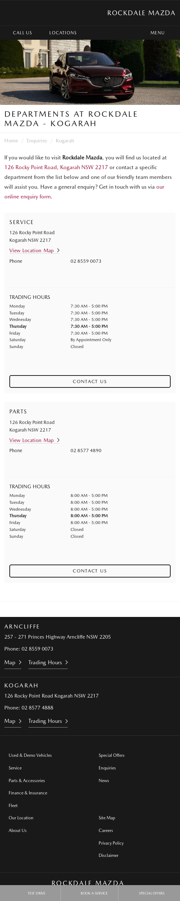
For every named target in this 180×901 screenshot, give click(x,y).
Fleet (13, 805)
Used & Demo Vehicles (30, 755)
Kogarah (65, 140)
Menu (163, 33)
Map (9, 662)
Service (15, 768)
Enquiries (37, 140)
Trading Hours (45, 662)
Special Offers (112, 755)
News (104, 780)
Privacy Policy (111, 843)
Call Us (17, 33)
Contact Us (90, 381)
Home (11, 140)
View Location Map (31, 250)
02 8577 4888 (37, 708)
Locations (58, 33)
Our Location (21, 817)
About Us (18, 830)
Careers (106, 830)
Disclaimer (108, 855)
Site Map (107, 817)
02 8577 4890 (86, 450)
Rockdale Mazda (141, 13)
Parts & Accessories (27, 780)
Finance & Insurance (28, 792)
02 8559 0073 (86, 261)
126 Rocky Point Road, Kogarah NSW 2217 (56, 167)
